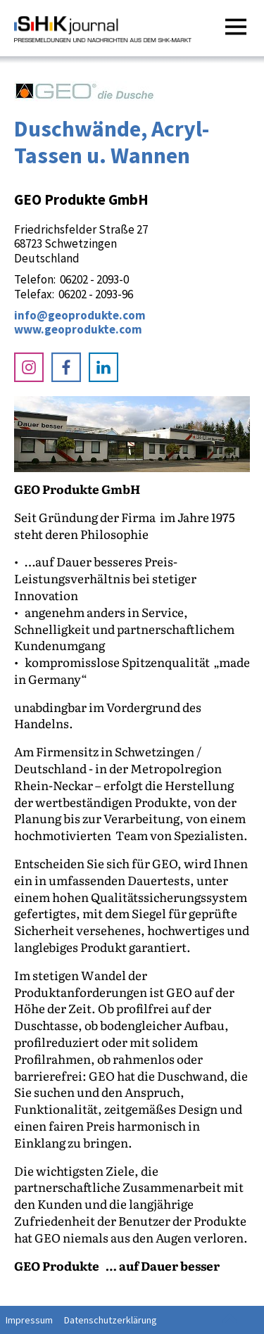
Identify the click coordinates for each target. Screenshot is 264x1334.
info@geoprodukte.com (80, 315)
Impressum (29, 1320)
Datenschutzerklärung (110, 1320)
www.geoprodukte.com (78, 329)
